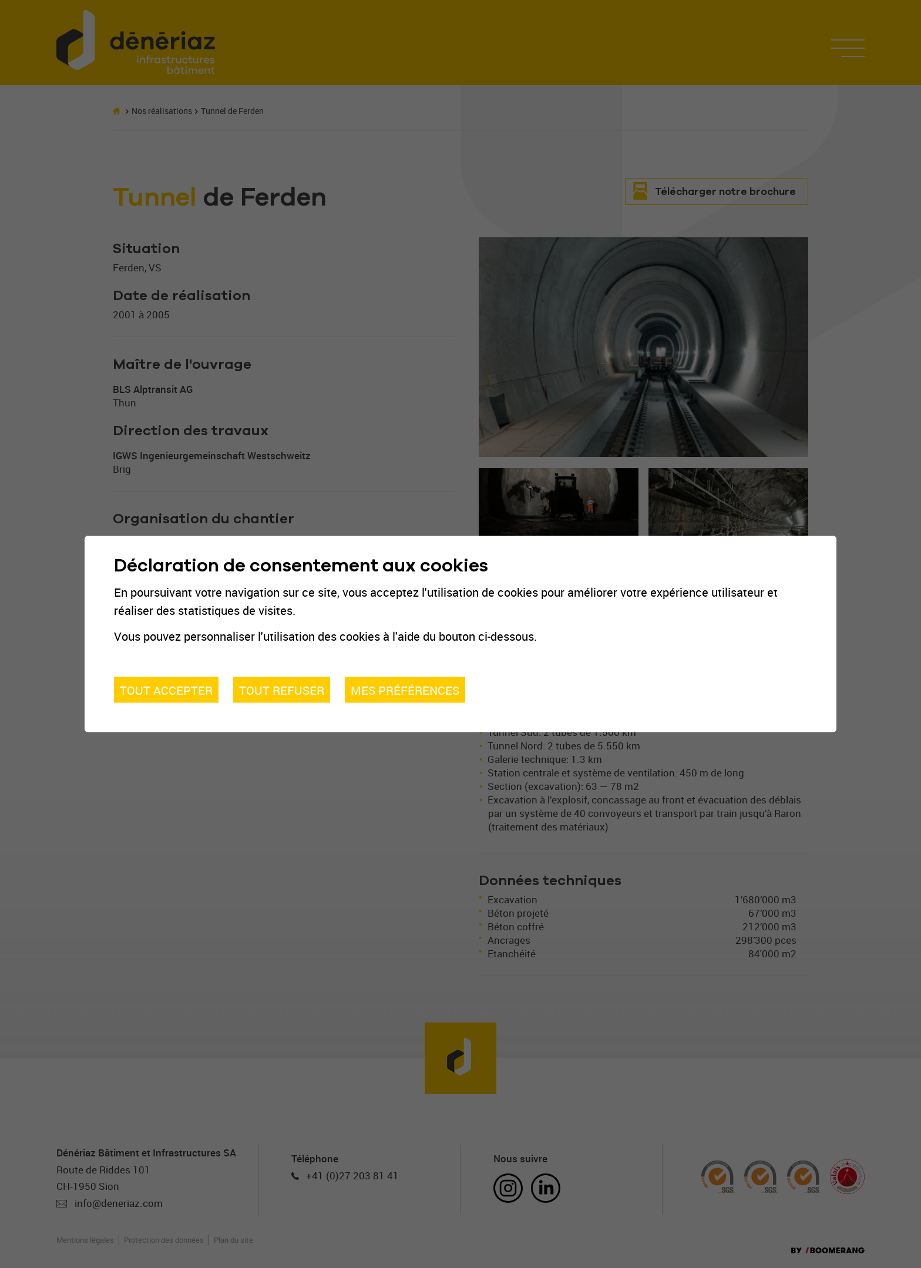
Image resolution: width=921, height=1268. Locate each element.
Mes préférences (405, 689)
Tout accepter (166, 689)
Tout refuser (281, 689)
